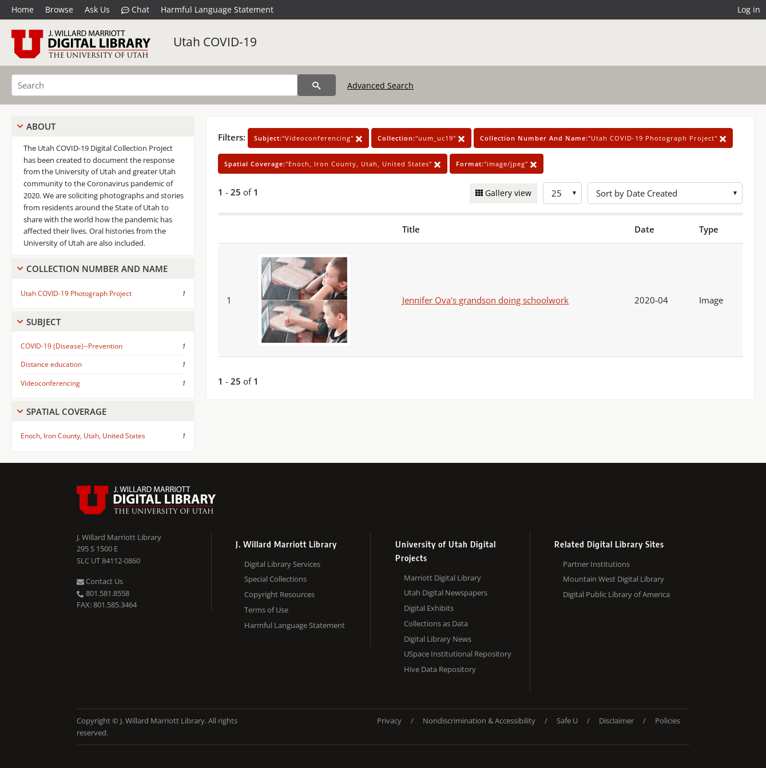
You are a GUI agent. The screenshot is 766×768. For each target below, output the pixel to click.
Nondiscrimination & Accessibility (479, 720)
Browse (59, 9)
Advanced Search (380, 85)
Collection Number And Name (97, 268)
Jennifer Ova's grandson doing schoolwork (485, 300)
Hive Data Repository (440, 669)
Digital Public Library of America (616, 594)
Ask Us (97, 9)
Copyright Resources (279, 594)
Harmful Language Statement (217, 9)
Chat (135, 9)
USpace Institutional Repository (457, 654)
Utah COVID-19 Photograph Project (76, 293)
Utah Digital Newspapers (445, 592)
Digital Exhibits (429, 608)
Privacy (389, 720)
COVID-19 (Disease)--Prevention (71, 346)
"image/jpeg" (496, 163)
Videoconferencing (50, 383)
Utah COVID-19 (215, 42)
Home (22, 9)
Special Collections (275, 579)
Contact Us (100, 581)
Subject (43, 321)
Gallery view (507, 192)
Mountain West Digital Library (613, 579)
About (40, 126)
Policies (667, 720)
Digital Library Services (282, 564)
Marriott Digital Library (442, 578)
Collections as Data (436, 623)
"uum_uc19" (421, 138)
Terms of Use (266, 610)
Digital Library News (437, 639)
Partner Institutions (596, 564)
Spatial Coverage (66, 411)
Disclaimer (616, 720)
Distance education (51, 364)
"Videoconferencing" (308, 138)
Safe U (567, 720)
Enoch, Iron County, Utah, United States (83, 436)
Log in (748, 9)
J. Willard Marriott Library (119, 537)
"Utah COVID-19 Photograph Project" (603, 138)
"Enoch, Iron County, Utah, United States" (332, 163)
